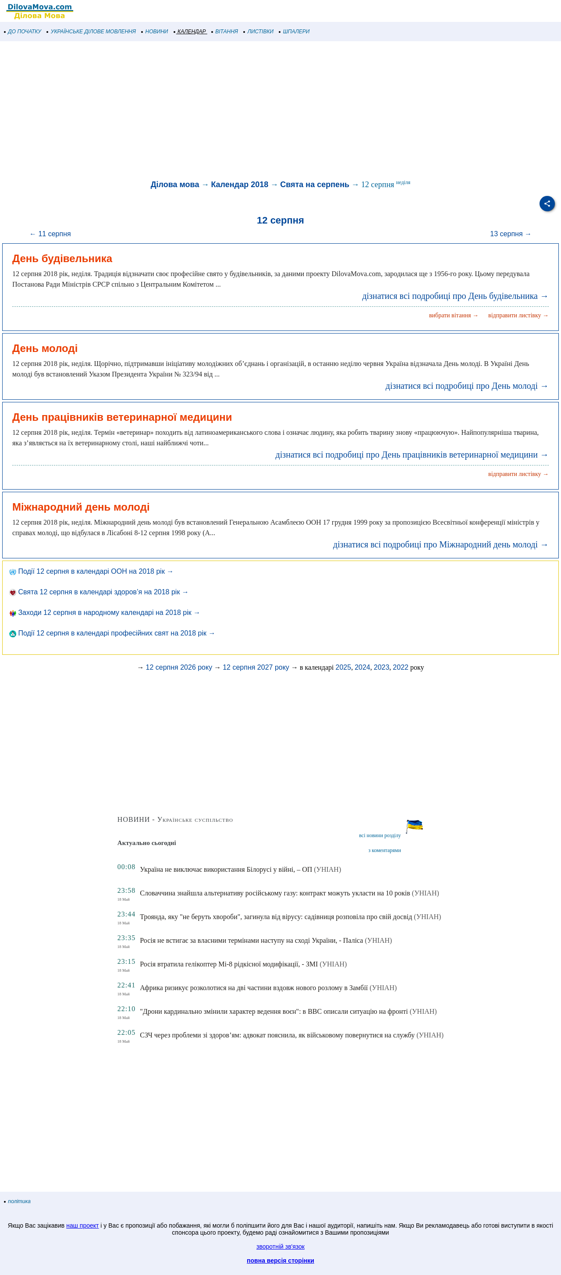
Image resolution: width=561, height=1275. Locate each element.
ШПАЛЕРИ (294, 31)
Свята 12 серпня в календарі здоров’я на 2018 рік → (99, 592)
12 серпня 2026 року (179, 667)
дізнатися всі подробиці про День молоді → (467, 386)
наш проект (82, 1225)
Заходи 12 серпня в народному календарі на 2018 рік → (104, 612)
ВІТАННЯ (224, 31)
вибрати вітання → (454, 315)
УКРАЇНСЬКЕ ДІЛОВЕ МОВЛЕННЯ (91, 31)
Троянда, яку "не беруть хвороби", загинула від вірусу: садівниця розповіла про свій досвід (276, 916)
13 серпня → (511, 234)
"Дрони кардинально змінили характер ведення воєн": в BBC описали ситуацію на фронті (274, 1011)
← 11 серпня (50, 234)
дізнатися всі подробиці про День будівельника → (455, 296)
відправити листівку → (518, 315)
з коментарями (385, 850)
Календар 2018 (239, 184)
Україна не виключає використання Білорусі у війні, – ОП (226, 869)
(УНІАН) (327, 869)
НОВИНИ (155, 31)
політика (17, 1201)
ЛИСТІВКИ (258, 31)
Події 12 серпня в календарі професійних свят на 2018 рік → (112, 633)
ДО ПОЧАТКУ (23, 31)
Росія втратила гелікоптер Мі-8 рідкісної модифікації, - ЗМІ (229, 964)
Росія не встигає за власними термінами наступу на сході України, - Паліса (251, 940)
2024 (362, 667)
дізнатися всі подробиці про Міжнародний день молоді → (441, 544)
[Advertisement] (263, 111)
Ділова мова (175, 184)
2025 (344, 667)
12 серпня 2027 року (256, 667)
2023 (382, 667)
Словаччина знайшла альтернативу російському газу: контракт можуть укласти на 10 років (275, 893)
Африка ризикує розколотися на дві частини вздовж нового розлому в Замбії (254, 987)
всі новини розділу (380, 835)
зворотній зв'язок (280, 1246)
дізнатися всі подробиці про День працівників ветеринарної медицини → (412, 454)
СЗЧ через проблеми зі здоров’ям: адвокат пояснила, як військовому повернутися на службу (277, 1035)
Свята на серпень (314, 184)
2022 (400, 667)
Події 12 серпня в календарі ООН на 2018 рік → (91, 571)
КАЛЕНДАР (190, 31)
